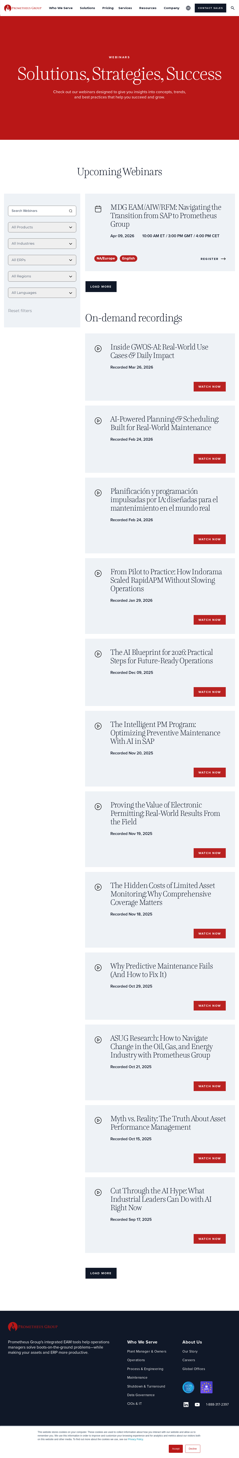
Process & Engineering (146, 1386)
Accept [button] (176, 1448)
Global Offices (196, 1386)
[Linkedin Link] (187, 1421)
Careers (191, 1378)
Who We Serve (142, 1360)
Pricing (108, 8)
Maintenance (138, 1395)
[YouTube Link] (196, 1421)
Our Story (193, 1369)
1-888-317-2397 (214, 1421)
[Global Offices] (188, 8)
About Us (194, 1360)
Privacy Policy (135, 1439)
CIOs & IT (135, 1421)
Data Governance (141, 1412)
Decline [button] (193, 1448)
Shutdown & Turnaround (147, 1404)
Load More (102, 287)
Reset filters (20, 309)
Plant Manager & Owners (148, 1369)
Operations (136, 1378)
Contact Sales (210, 8)
